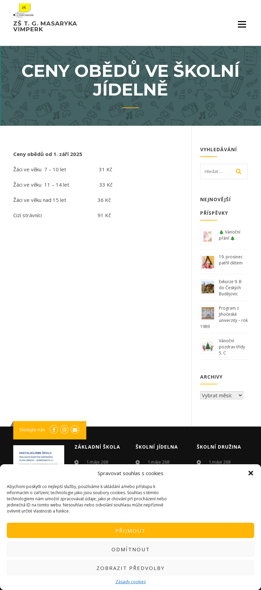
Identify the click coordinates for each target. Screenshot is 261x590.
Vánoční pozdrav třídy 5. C (232, 347)
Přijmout (130, 530)
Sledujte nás (32, 430)
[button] (250, 473)
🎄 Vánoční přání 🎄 (229, 235)
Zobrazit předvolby (131, 568)
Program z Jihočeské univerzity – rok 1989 (224, 317)
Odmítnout (130, 549)
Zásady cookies (131, 582)
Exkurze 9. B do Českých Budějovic (230, 288)
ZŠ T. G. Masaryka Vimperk (45, 26)
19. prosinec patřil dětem (231, 260)
